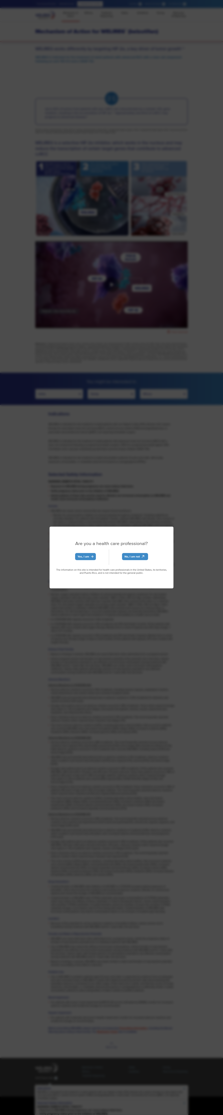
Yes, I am (85, 556)
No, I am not (134, 556)
